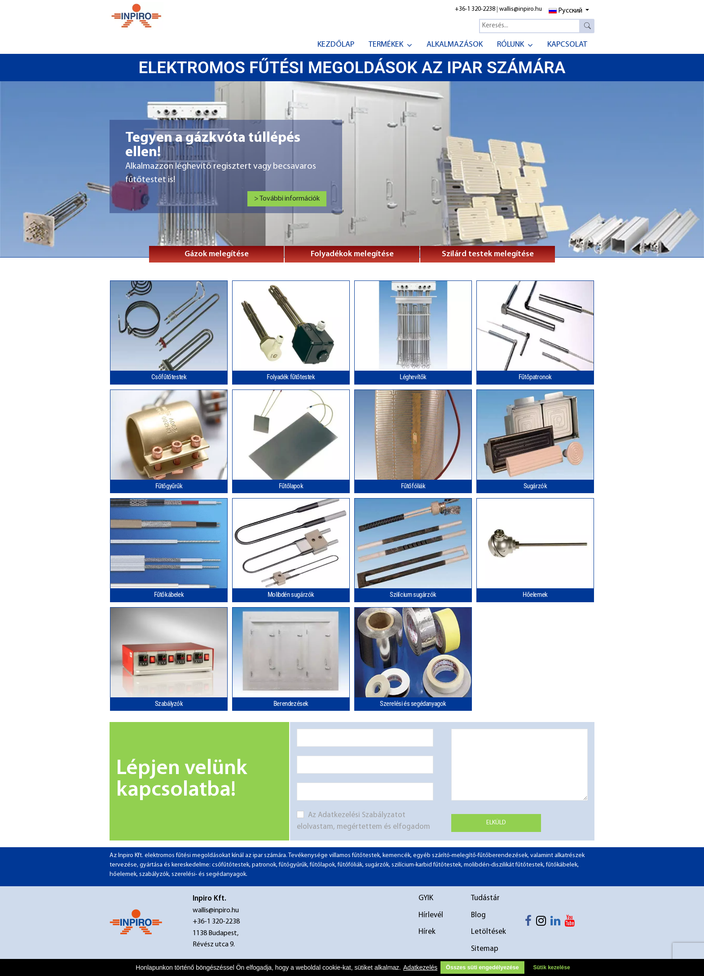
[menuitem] (335, 44)
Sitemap (484, 949)
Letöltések (488, 932)
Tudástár (485, 898)
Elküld (496, 822)
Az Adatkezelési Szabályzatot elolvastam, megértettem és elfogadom (363, 821)
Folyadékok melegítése (352, 254)
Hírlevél (430, 915)
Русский (565, 10)
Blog (478, 915)
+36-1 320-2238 (475, 9)
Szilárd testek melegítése (488, 254)
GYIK (425, 898)
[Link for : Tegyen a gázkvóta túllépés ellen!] (226, 169)
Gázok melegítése (217, 254)
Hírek (427, 932)
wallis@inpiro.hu (520, 9)
